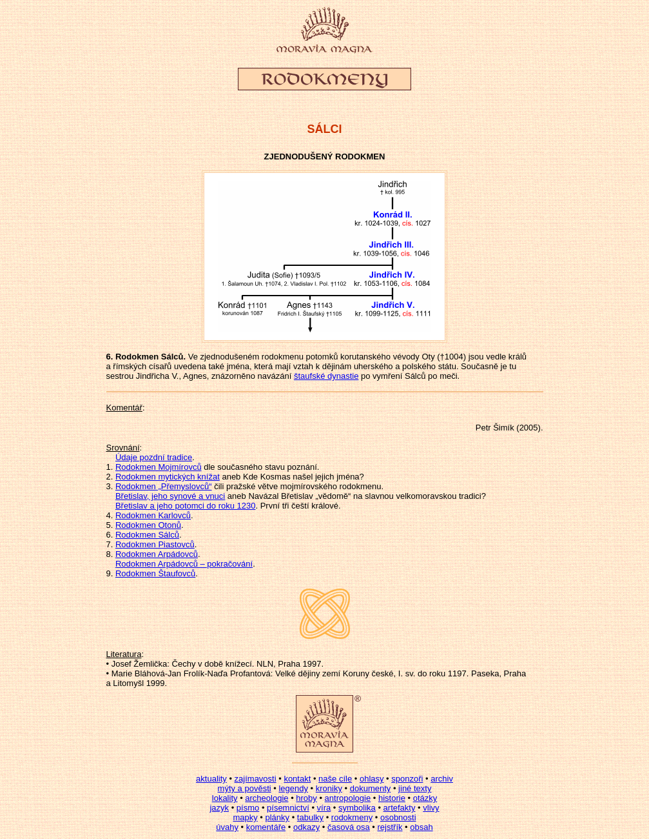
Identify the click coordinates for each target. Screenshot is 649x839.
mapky (245, 817)
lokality (225, 798)
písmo (248, 808)
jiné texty (414, 788)
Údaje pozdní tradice (153, 457)
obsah (421, 827)
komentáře (266, 827)
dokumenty (370, 788)
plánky (277, 817)
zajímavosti (255, 778)
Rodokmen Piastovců (155, 544)
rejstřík (390, 827)
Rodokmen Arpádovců (156, 554)
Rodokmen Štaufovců (155, 573)
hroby (306, 798)
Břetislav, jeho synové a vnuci (170, 496)
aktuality (211, 778)
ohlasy (372, 778)
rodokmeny (352, 817)
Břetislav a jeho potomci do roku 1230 (185, 505)
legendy (293, 788)
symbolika (357, 808)
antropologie (348, 798)
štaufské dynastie (326, 376)
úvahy (227, 827)
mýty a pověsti (244, 788)
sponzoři (407, 778)
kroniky (329, 788)
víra (324, 808)
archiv (442, 778)
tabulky (310, 817)
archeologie (266, 798)
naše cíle (335, 778)
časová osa (348, 827)
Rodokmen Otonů (148, 525)
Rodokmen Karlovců (153, 515)
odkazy (306, 827)
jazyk (219, 808)
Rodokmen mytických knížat (167, 476)
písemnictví (288, 808)
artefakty (399, 808)
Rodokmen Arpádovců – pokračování (184, 564)
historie (391, 798)
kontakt (297, 778)
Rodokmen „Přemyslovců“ (163, 486)
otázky (425, 798)
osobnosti (398, 817)
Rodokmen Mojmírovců (158, 467)
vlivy (431, 808)
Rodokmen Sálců (147, 535)
